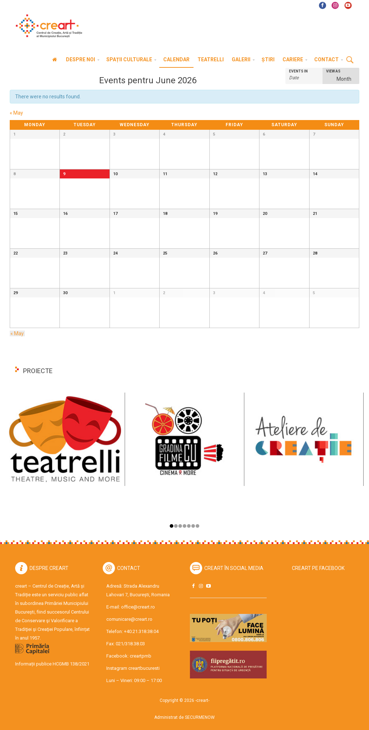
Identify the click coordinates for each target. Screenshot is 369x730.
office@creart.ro (138, 607)
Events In (298, 71)
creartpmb (140, 656)
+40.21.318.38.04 (141, 631)
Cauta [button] (350, 60)
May (16, 113)
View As (333, 71)
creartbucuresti (144, 668)
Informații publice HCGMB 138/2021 (52, 664)
